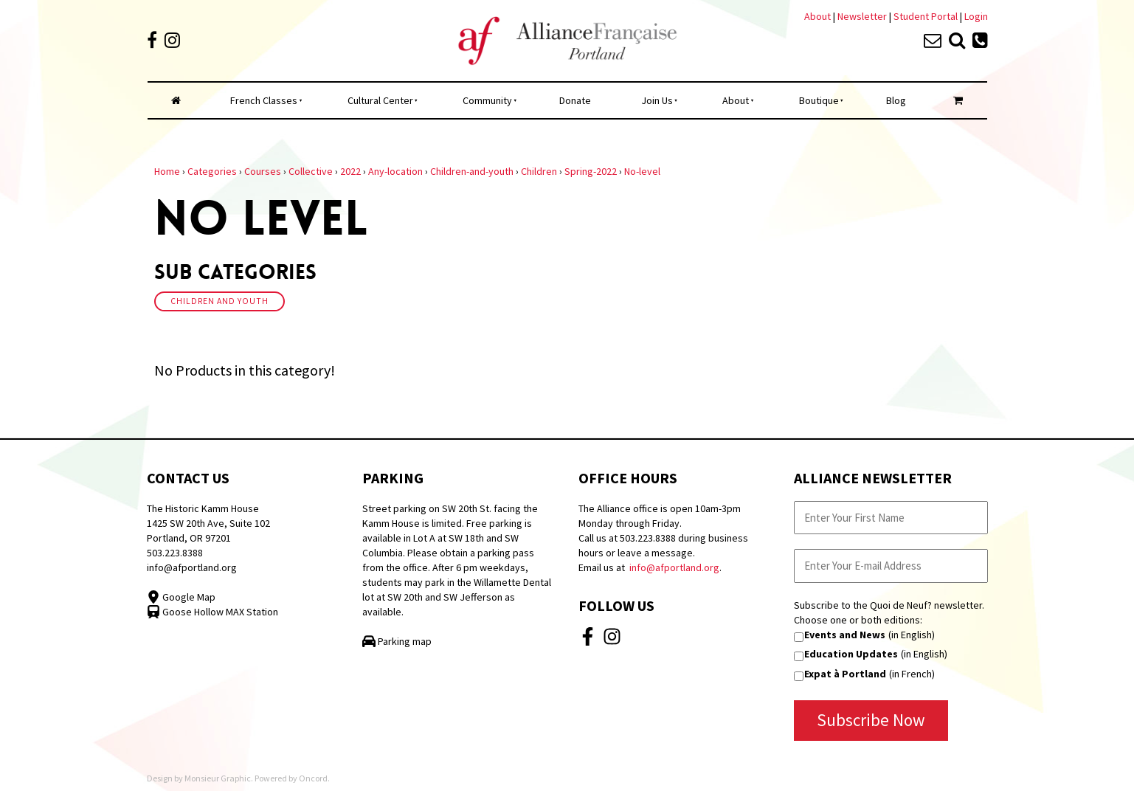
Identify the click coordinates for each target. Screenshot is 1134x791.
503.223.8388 (175, 552)
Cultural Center (380, 100)
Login (976, 16)
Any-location (395, 171)
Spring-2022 (590, 171)
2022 (350, 171)
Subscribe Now (871, 719)
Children (539, 171)
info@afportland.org (192, 567)
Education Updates (851, 653)
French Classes (263, 100)
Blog (896, 100)
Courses (262, 171)
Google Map (181, 597)
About (817, 16)
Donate (575, 100)
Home (167, 171)
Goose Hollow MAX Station (212, 611)
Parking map (397, 641)
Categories (212, 171)
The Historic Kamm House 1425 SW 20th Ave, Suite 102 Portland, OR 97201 (208, 523)
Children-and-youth (472, 171)
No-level (642, 171)
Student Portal (925, 16)
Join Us (657, 100)
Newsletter (863, 16)
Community (487, 100)
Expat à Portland (845, 673)
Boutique (819, 100)
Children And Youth (219, 301)
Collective (310, 171)
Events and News (844, 634)
